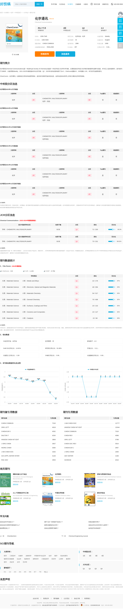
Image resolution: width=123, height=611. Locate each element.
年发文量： (100, 43)
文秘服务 (78, 4)
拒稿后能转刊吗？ (94, 522)
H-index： (71, 47)
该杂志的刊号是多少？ (7, 522)
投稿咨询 (45, 54)
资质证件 (46, 598)
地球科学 (27, 559)
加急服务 (65, 54)
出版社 (86, 4)
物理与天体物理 (9, 559)
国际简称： (38, 43)
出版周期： (100, 36)
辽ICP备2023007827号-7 (72, 605)
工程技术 (12, 556)
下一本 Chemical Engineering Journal (75, 536)
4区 (103, 556)
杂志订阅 (77, 598)
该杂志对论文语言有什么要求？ (99, 525)
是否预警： (71, 40)
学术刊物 (54, 4)
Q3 (96, 568)
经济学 (54, 559)
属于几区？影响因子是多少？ (53, 522)
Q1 (84, 568)
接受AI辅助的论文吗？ (51, 525)
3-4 (20, 572)
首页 (1, 12)
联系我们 (87, 598)
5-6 (30, 572)
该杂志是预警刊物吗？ (51, 528)
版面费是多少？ (5, 528)
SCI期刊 (70, 4)
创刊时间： (71, 43)
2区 (90, 556)
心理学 (61, 559)
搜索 (38, 4)
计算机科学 (45, 559)
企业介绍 (36, 598)
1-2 (10, 572)
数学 (56, 556)
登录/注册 (95, 4)
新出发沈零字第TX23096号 (49, 605)
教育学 (68, 559)
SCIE (52, 18)
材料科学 (36, 559)
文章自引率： (101, 47)
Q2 (90, 568)
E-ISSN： (38, 40)
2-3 (15, 572)
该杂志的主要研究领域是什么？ (10, 525)
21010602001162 (95, 605)
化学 (12, 12)
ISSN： (37, 36)
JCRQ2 (26, 12)
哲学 (5, 562)
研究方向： (71, 36)
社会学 (19, 559)
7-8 (40, 572)
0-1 (5, 572)
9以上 (46, 572)
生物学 (20, 556)
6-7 (35, 572)
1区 (84, 556)
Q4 (102, 568)
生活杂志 (62, 4)
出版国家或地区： (40, 47)
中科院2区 (18, 12)
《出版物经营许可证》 (13, 585)
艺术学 (25, 562)
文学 (18, 562)
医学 (5, 556)
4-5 (25, 572)
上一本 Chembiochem (8, 536)
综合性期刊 (64, 556)
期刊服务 (56, 598)
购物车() (105, 4)
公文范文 (66, 598)
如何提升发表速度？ (95, 528)
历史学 (12, 562)
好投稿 (5, 4)
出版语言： (100, 40)
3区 (96, 556)
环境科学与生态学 (40, 556)
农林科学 (28, 556)
